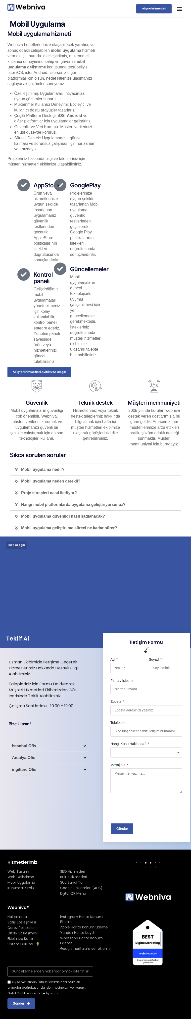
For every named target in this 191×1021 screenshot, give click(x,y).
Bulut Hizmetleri (73, 877)
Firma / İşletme (122, 681)
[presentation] (148, 808)
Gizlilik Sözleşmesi (22, 933)
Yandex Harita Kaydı (77, 933)
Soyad (154, 660)
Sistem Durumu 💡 (23, 944)
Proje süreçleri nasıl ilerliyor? (49, 493)
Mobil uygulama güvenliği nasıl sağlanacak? (63, 516)
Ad (113, 660)
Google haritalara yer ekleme (85, 949)
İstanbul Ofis (24, 747)
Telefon (116, 723)
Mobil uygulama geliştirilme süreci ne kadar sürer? (69, 528)
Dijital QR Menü (73, 893)
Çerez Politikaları (21, 928)
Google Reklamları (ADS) (81, 888)
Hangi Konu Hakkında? (128, 744)
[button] (179, 8)
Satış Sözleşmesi (21, 922)
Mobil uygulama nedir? (42, 470)
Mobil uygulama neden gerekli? (50, 481)
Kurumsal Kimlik (20, 888)
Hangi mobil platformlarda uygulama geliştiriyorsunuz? (73, 505)
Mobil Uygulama (21, 882)
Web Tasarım (19, 871)
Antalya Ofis (24, 760)
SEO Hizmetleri (72, 871)
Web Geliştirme (20, 877)
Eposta (116, 702)
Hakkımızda (17, 917)
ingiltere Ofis (24, 772)
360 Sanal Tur (72, 882)
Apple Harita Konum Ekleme (84, 927)
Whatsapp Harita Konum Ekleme (81, 941)
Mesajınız (118, 765)
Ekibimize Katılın (20, 939)
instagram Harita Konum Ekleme (81, 920)
